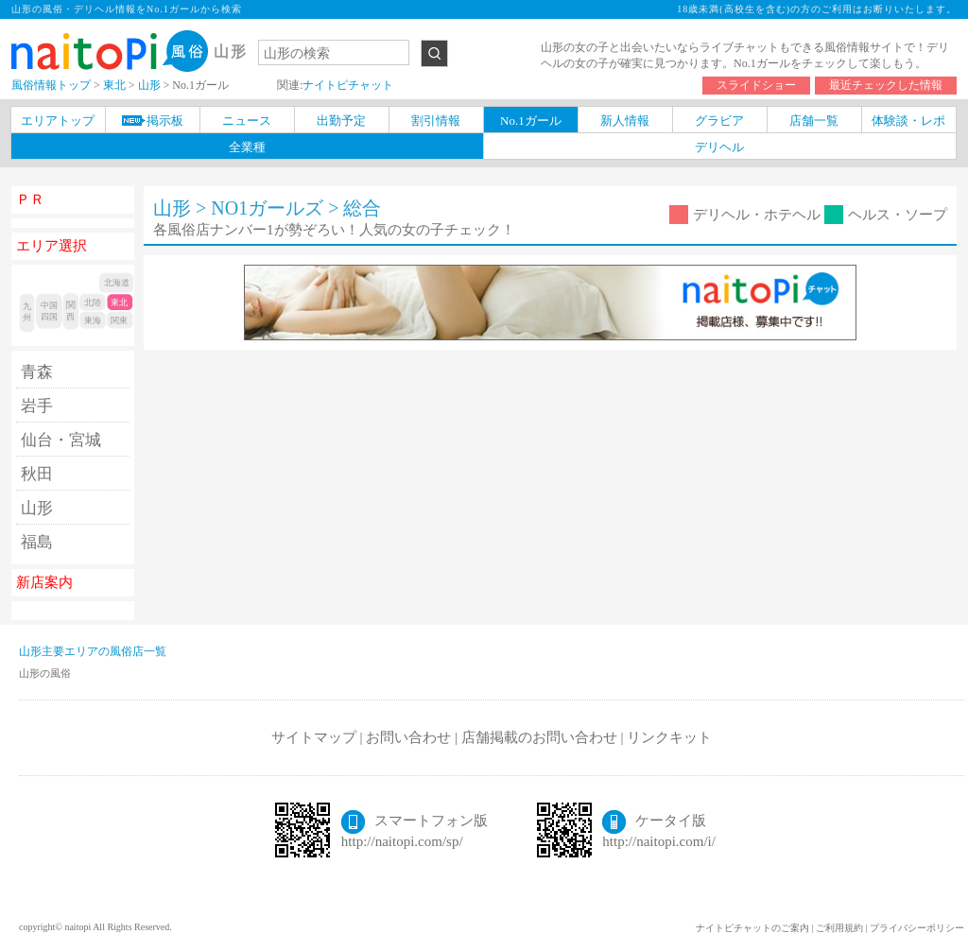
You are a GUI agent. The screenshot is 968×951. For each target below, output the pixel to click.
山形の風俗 (45, 673)
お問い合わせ (408, 737)
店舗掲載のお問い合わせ (539, 737)
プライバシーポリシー (917, 928)
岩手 (37, 406)
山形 (37, 508)
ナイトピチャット (347, 85)
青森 (37, 372)
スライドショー (756, 85)
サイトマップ (313, 737)
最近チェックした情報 (885, 85)
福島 (37, 542)
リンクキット (669, 737)
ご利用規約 (839, 928)
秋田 (37, 474)
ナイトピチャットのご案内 (752, 928)
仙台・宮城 (61, 440)
